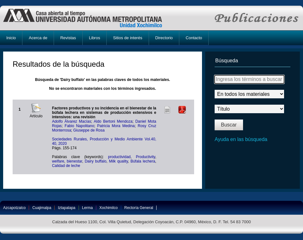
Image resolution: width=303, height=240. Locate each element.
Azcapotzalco (14, 208)
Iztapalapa (66, 208)
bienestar (74, 161)
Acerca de (38, 37)
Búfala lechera (142, 161)
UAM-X (88, 18)
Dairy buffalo (95, 161)
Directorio (164, 37)
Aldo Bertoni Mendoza (113, 121)
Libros (94, 37)
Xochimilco (108, 208)
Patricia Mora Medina (116, 126)
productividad (119, 157)
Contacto (194, 37)
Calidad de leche (66, 165)
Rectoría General (138, 208)
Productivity (145, 157)
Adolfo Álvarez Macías (71, 121)
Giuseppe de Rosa (88, 130)
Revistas (68, 37)
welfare (58, 161)
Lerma (87, 208)
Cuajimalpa (41, 208)
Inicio (11, 37)
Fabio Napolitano (79, 126)
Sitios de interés (127, 37)
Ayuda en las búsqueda (241, 139)
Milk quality (118, 161)
